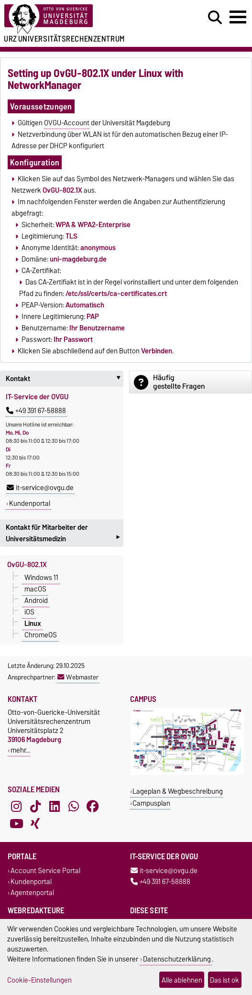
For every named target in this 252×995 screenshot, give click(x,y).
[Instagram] (16, 806)
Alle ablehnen (182, 980)
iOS (29, 612)
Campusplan (151, 803)
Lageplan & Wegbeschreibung (177, 791)
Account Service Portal (45, 870)
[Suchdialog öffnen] (215, 17)
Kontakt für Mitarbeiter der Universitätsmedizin (63, 534)
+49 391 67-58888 (36, 410)
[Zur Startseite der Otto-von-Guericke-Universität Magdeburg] (77, 19)
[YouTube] (16, 823)
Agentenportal (32, 892)
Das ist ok (224, 980)
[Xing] (35, 823)
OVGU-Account (66, 123)
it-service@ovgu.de (40, 487)
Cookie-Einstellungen (39, 980)
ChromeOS (40, 635)
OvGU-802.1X (27, 564)
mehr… (20, 750)
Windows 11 (41, 577)
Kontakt (64, 378)
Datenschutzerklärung (177, 959)
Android (36, 600)
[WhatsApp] (73, 806)
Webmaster (78, 677)
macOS (35, 589)
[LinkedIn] (54, 806)
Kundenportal (29, 503)
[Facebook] (92, 806)
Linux (32, 623)
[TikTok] (35, 806)
